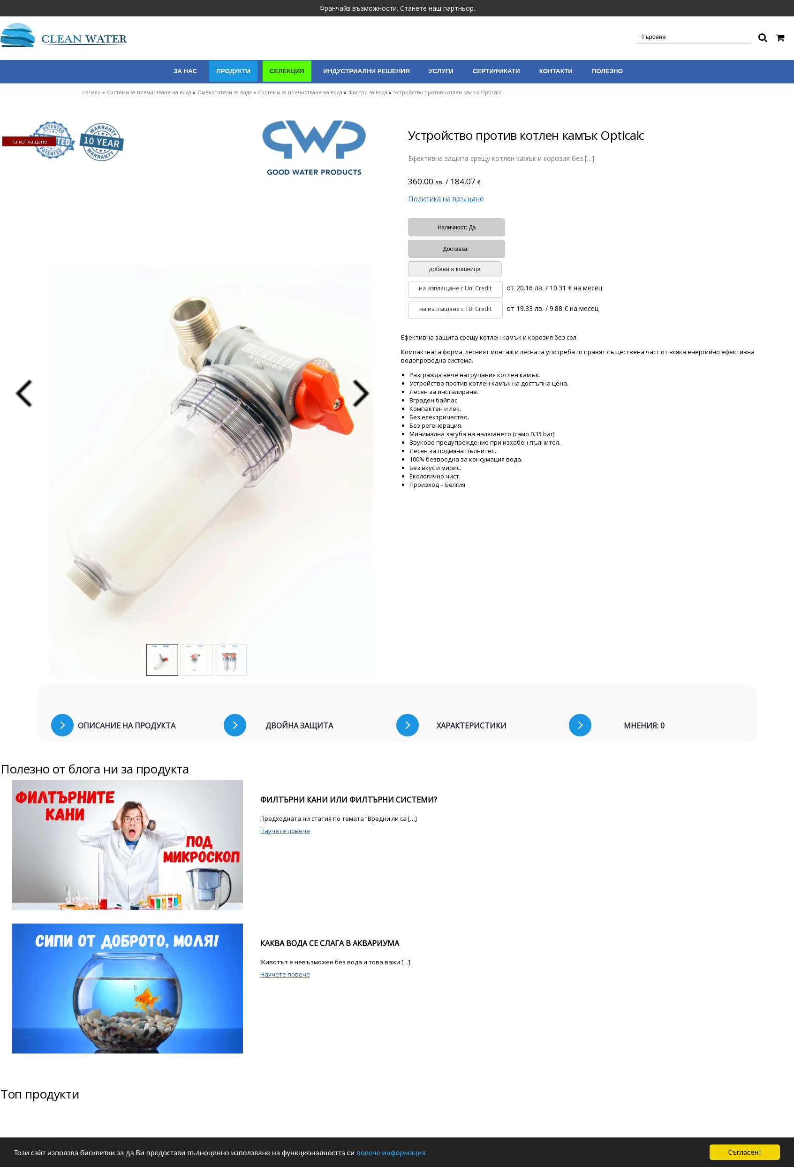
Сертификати (496, 71)
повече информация (391, 1153)
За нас (185, 71)
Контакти (556, 71)
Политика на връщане (446, 198)
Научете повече (285, 830)
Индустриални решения (367, 71)
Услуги (441, 71)
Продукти (233, 71)
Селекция (287, 71)
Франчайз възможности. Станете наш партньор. (397, 8)
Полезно (607, 71)
